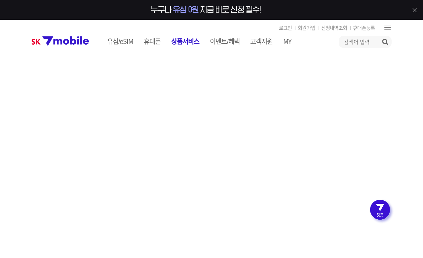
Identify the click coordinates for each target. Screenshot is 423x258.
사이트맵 (387, 27)
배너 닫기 (414, 10)
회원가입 (306, 27)
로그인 (285, 27)
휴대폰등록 (364, 27)
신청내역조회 (334, 27)
